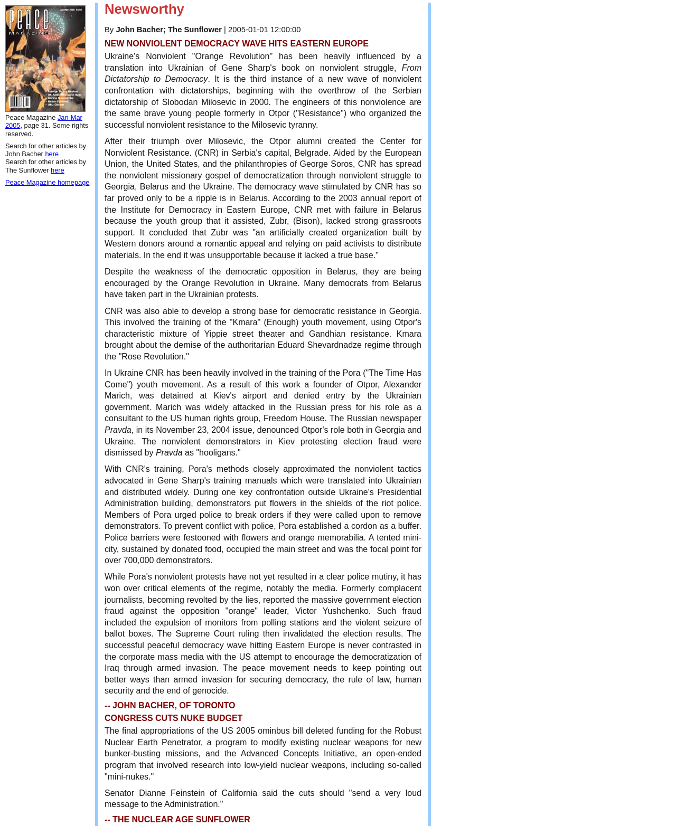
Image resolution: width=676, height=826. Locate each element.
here (52, 154)
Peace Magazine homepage (47, 182)
